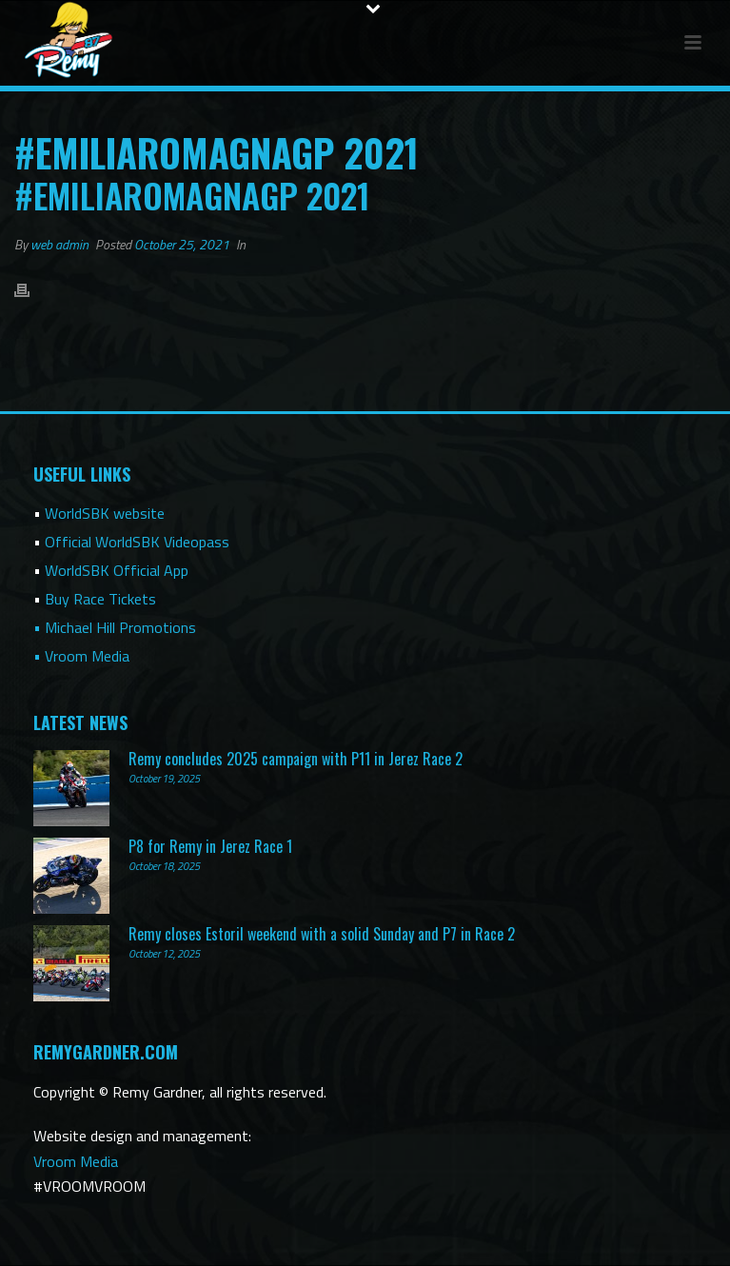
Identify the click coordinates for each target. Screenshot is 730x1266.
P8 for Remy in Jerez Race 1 (210, 846)
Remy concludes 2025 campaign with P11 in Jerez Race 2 (295, 758)
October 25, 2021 (181, 244)
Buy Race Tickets (100, 598)
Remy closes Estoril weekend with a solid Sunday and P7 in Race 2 (321, 933)
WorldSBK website (105, 513)
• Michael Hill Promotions (114, 627)
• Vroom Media (81, 655)
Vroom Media (75, 1161)
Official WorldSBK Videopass (137, 541)
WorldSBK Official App (116, 570)
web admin (59, 244)
